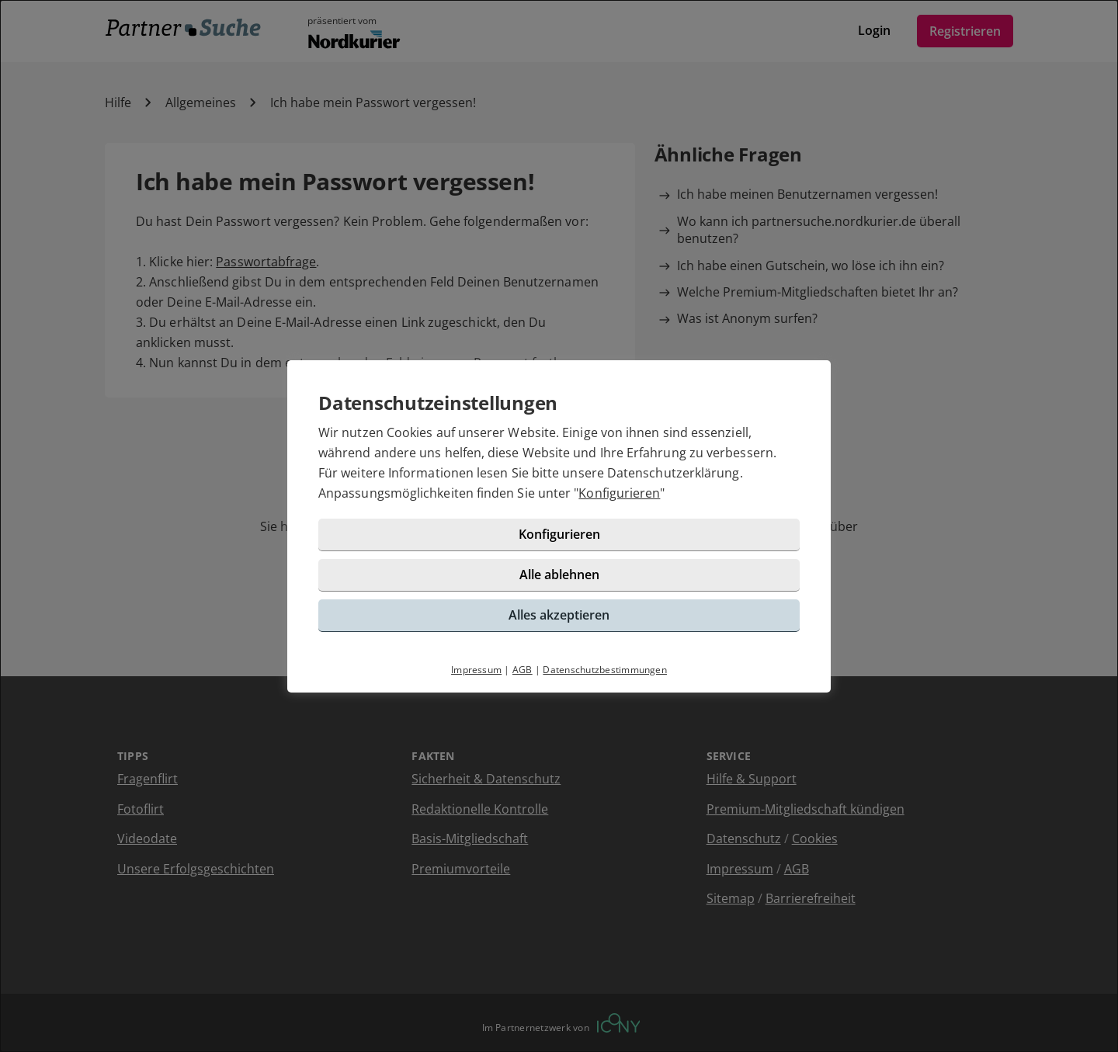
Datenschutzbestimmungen (605, 669)
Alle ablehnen (559, 574)
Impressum (476, 669)
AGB (522, 669)
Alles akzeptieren (559, 614)
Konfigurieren (619, 493)
